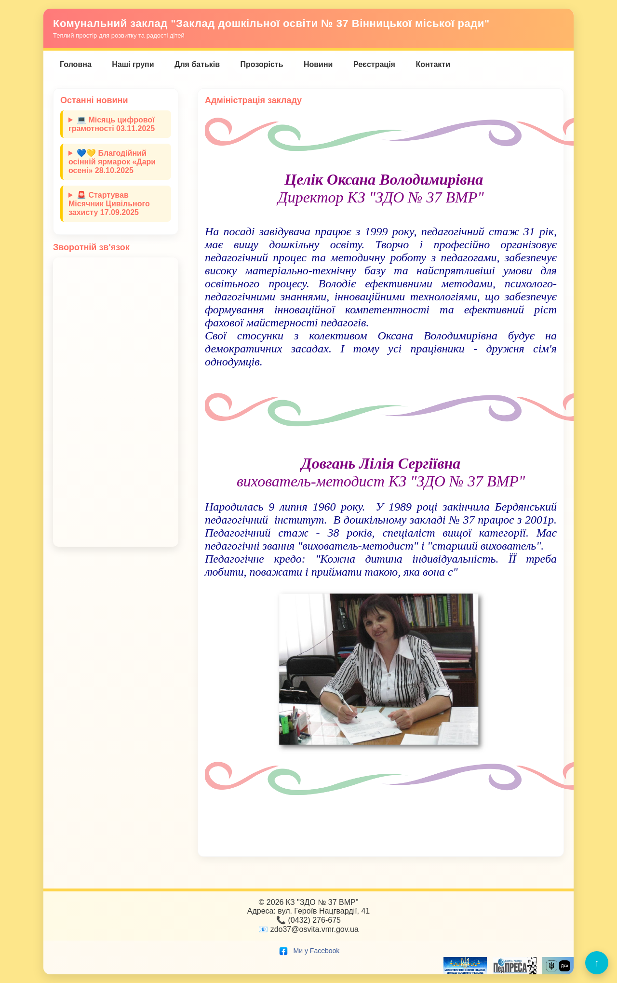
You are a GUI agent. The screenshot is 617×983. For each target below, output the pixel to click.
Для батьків (197, 64)
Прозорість (262, 64)
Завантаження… (115, 402)
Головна (76, 64)
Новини (318, 64)
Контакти (433, 64)
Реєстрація (374, 64)
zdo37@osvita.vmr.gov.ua (314, 929)
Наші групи (133, 64)
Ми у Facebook (309, 951)
